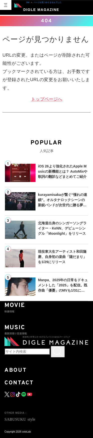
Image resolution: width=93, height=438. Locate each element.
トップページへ (46, 99)
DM (27, 2)
